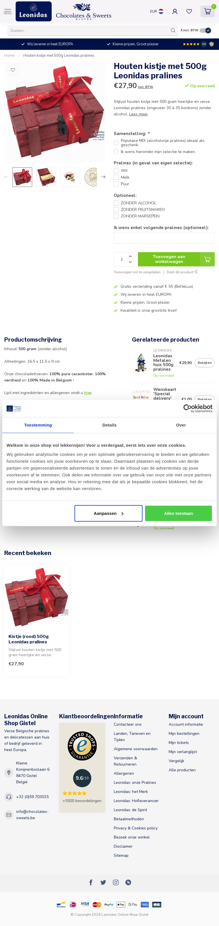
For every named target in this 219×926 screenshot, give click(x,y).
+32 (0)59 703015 (32, 796)
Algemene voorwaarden (136, 749)
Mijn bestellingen (184, 733)
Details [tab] (109, 425)
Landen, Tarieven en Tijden (132, 737)
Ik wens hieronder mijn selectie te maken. (158, 151)
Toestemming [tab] (38, 425)
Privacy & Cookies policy (136, 828)
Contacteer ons (128, 724)
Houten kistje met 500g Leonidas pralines (58, 55)
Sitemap (121, 855)
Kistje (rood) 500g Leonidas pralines (29, 639)
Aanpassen (108, 513)
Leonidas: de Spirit (130, 810)
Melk (125, 177)
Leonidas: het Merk (131, 791)
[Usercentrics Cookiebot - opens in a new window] (187, 408)
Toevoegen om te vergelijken (137, 272)
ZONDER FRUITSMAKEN (143, 209)
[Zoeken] (173, 30)
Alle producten (182, 770)
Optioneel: (125, 195)
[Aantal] (124, 259)
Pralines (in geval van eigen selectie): (153, 163)
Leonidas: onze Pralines (135, 782)
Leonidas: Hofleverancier (136, 800)
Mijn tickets (179, 742)
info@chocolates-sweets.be (32, 815)
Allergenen (124, 773)
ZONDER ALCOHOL (138, 203)
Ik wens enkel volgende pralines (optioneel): (161, 228)
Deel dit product (182, 272)
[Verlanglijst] (12, 70)
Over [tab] (181, 425)
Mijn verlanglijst (183, 751)
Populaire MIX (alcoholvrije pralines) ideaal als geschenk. (162, 143)
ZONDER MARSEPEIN (140, 216)
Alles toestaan (178, 513)
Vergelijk (176, 761)
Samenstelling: (131, 133)
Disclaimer (123, 846)
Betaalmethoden (129, 819)
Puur (125, 183)
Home (9, 55)
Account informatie (186, 724)
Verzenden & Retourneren (125, 761)
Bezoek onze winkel (132, 837)
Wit (124, 170)
